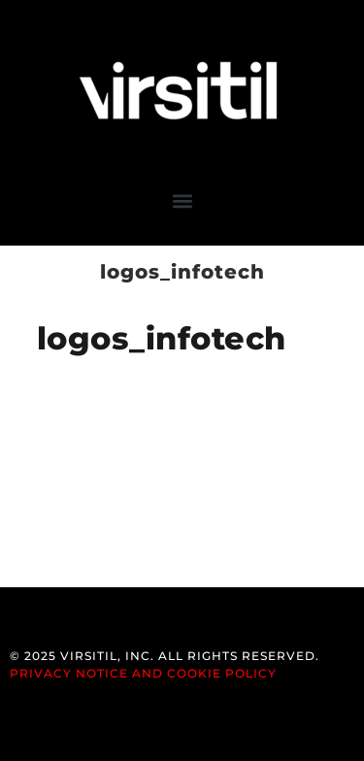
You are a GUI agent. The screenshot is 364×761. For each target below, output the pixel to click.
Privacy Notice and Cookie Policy (143, 673)
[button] (182, 200)
